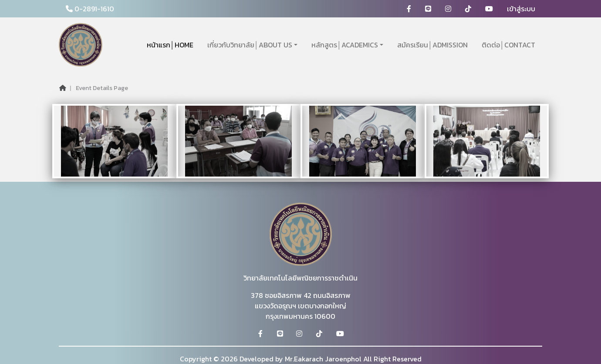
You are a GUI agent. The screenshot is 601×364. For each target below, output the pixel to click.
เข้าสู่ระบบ (521, 8)
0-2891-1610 (90, 8)
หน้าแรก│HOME (170, 45)
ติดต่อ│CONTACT (508, 45)
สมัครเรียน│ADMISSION (432, 45)
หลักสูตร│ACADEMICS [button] (344, 45)
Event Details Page (102, 88)
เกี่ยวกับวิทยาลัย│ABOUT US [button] (249, 45)
